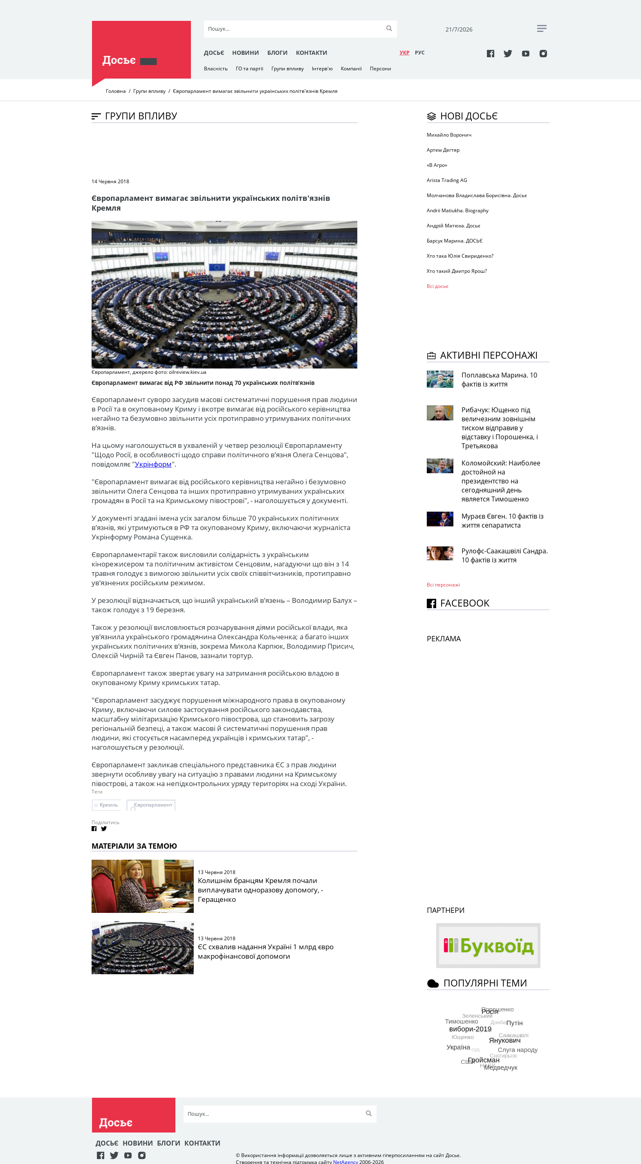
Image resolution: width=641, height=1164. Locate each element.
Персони (380, 68)
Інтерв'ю (322, 68)
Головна (116, 91)
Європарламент (153, 804)
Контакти (311, 52)
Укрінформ (153, 464)
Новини (245, 52)
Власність (216, 68)
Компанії (351, 68)
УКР (405, 52)
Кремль (109, 804)
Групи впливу (287, 68)
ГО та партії (249, 68)
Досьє (214, 52)
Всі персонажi (443, 584)
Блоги (277, 52)
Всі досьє (437, 286)
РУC (420, 52)
